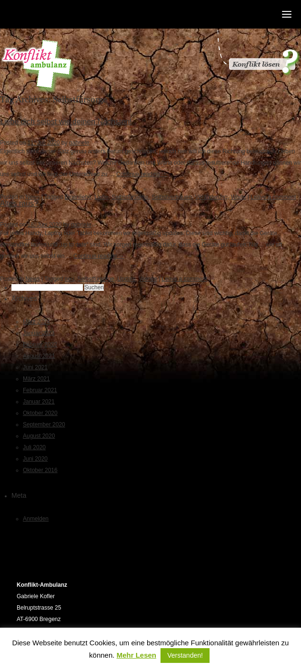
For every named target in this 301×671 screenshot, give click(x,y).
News (32, 197)
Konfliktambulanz (38, 67)
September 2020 (44, 424)
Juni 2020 (35, 458)
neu (69, 279)
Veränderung (211, 197)
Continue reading (141, 174)
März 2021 (36, 378)
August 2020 (39, 436)
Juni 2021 (35, 367)
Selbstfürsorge (129, 197)
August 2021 (39, 356)
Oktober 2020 (40, 413)
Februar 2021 (40, 390)
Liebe (101, 197)
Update (126, 279)
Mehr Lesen (136, 655)
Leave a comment (273, 197)
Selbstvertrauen (172, 197)
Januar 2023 (39, 333)
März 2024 (36, 321)
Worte (238, 197)
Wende (148, 279)
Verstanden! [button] (185, 655)
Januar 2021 (39, 401)
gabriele (79, 142)
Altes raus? (19, 203)
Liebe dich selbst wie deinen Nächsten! (66, 122)
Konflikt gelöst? (258, 52)
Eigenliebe (78, 197)
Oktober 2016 (40, 470)
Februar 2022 (40, 344)
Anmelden (36, 518)
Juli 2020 (34, 447)
